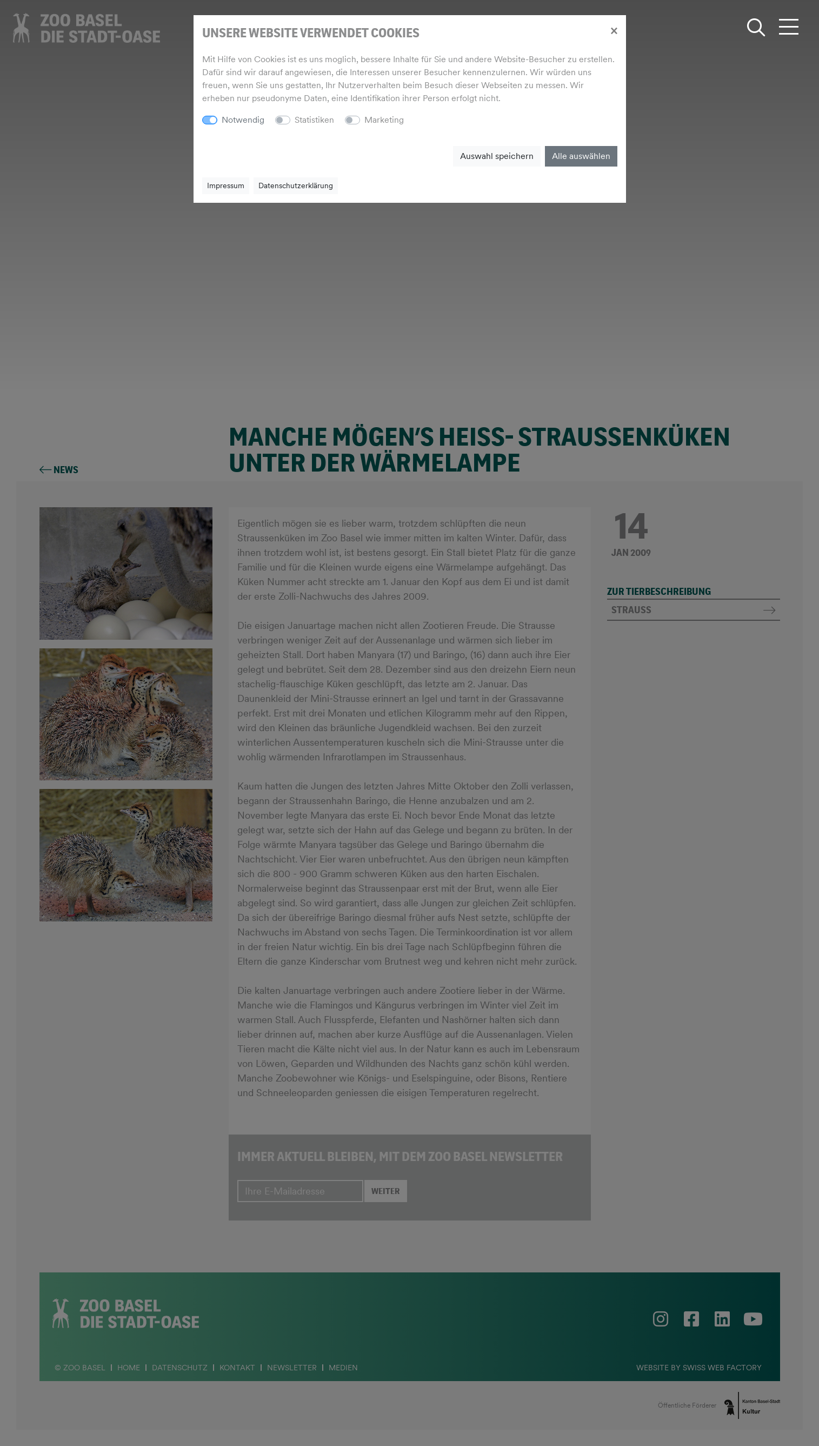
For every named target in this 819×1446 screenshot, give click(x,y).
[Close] (614, 30)
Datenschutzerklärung (295, 185)
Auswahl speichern (497, 156)
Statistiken (314, 120)
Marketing (384, 120)
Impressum (225, 185)
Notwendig (243, 120)
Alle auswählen (581, 156)
